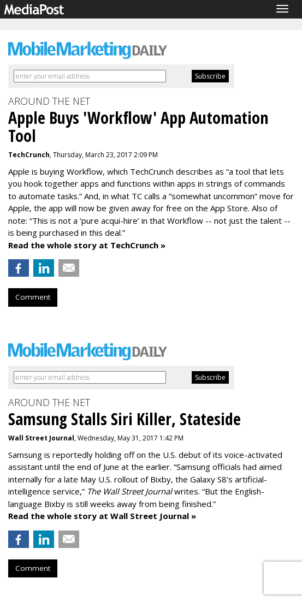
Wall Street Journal (41, 438)
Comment (32, 297)
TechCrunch (29, 154)
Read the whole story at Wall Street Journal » (102, 515)
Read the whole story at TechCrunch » (86, 245)
